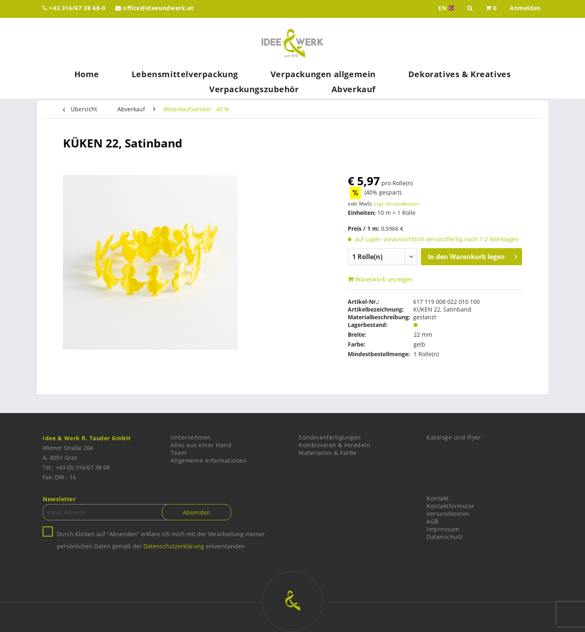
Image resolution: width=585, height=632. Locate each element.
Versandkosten (448, 513)
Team (178, 453)
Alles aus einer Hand (201, 445)
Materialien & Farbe (328, 453)
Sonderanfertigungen (330, 437)
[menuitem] (491, 9)
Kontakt (438, 498)
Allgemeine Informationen (209, 460)
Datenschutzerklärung (173, 546)
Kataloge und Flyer (454, 437)
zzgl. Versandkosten (396, 203)
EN (447, 8)
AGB (433, 521)
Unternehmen (191, 437)
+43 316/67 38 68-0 (74, 8)
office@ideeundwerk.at (154, 8)
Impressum (443, 529)
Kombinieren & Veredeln (334, 445)
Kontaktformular (450, 506)
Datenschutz (445, 537)
